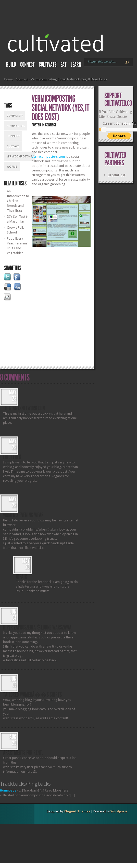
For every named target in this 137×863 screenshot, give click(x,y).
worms (12, 166)
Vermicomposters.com (48, 156)
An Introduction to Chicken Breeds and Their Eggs (18, 200)
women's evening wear (23, 515)
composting (15, 126)
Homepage (8, 790)
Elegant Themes (77, 811)
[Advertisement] (56, 305)
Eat (63, 64)
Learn (76, 64)
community (15, 116)
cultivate (13, 146)
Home (8, 79)
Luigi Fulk (12, 457)
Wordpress (118, 811)
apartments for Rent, (23, 752)
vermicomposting (19, 156)
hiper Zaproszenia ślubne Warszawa (37, 627)
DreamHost (116, 175)
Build (11, 64)
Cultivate (47, 64)
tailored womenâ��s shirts (32, 694)
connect (13, 136)
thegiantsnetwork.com (24, 408)
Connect (27, 64)
